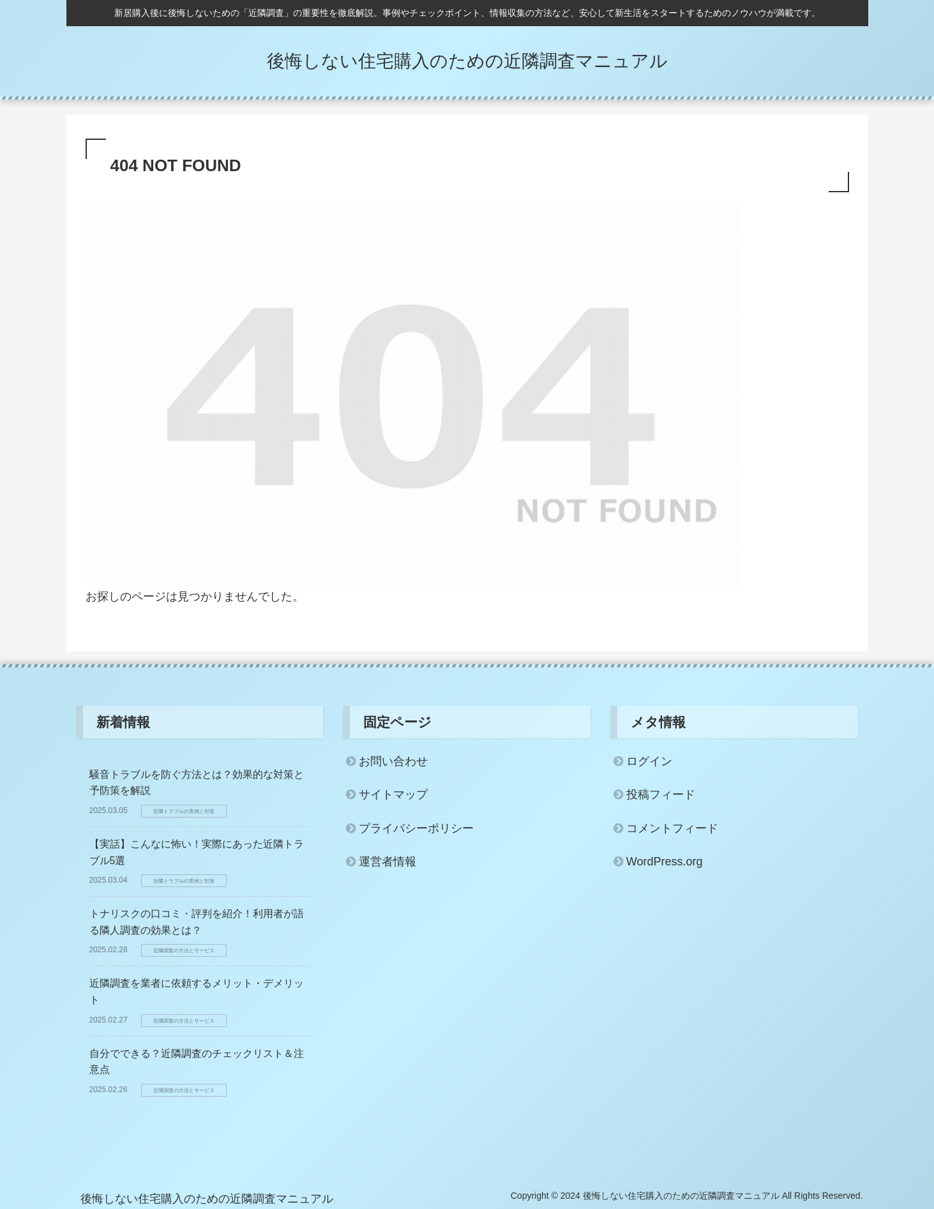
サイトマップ (393, 794)
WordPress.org (664, 861)
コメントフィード (672, 828)
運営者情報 (387, 861)
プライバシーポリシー (416, 828)
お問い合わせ (393, 761)
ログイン (649, 761)
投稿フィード (660, 794)
